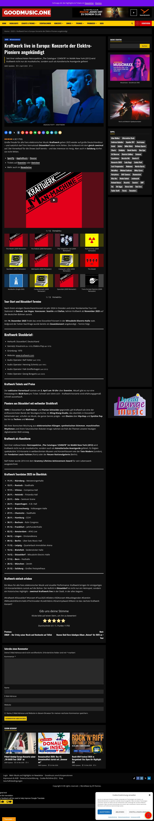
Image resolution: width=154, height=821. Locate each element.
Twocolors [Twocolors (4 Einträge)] (132, 190)
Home (4, 23)
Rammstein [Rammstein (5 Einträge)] (137, 174)
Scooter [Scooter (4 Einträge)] (135, 182)
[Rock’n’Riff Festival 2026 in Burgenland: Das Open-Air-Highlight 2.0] (88, 743)
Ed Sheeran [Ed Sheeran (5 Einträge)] (115, 154)
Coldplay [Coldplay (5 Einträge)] (122, 150)
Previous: (29, 633)
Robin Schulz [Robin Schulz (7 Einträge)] (124, 178)
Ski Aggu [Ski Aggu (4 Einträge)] (119, 186)
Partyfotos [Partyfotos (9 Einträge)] (115, 174)
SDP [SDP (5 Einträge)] (142, 182)
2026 (8, 751)
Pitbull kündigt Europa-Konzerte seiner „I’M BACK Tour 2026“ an (20, 758)
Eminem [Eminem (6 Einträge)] (138, 154)
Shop (61, 778)
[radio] (45, 621)
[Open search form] (132, 23)
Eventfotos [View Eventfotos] (142, 23)
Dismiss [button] (98, 3)
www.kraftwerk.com (25, 355)
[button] (150, 795)
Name (6, 687)
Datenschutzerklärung (124, 817)
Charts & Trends (28, 23)
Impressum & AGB (135, 817)
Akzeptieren (105, 812)
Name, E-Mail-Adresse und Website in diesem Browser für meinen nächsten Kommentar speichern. (47, 713)
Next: (79, 635)
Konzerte (57, 23)
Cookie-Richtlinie (112, 817)
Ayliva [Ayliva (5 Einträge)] (120, 146)
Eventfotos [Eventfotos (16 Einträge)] (115, 158)
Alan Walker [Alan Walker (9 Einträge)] (115, 138)
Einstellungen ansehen (139, 812)
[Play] (54, 200)
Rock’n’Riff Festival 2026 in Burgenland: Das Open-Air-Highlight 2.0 (86, 759)
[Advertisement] (130, 269)
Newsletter (89, 3)
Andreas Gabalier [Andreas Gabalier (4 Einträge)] (117, 142)
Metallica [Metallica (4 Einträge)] (114, 170)
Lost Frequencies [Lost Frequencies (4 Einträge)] (117, 166)
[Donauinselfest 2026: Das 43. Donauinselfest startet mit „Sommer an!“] (54, 743)
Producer (91, 23)
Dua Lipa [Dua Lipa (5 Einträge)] (142, 150)
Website (7, 705)
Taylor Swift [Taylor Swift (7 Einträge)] (115, 190)
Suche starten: (116, 40)
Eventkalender (45, 23)
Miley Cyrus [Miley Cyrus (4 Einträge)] (138, 170)
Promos (79, 23)
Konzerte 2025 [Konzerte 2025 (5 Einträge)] (116, 162)
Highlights (14, 23)
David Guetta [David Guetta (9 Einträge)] (132, 150)
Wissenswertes (15, 39)
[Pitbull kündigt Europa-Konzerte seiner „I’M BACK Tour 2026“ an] (20, 743)
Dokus (68, 23)
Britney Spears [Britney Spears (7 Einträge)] (140, 146)
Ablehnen (120, 812)
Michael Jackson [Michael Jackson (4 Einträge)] (126, 170)
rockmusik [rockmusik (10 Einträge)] (135, 178)
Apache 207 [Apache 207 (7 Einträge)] (130, 142)
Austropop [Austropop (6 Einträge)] (140, 142)
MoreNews (84, 786)
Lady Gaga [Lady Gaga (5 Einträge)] (127, 162)
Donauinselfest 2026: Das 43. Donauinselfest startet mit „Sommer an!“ (52, 759)
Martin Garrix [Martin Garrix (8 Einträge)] (139, 166)
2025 (6, 39)
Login (5, 775)
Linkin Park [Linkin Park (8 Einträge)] (138, 162)
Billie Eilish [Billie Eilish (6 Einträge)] (128, 146)
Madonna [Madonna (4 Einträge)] (129, 166)
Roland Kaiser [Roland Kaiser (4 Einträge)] (116, 182)
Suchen (144, 46)
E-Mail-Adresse (10, 696)
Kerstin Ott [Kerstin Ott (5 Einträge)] (126, 158)
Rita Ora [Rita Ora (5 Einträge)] (114, 178)
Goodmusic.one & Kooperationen (59, 775)
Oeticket (35, 162)
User (102, 23)
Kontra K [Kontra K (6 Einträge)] (135, 158)
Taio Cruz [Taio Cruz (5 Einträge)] (138, 186)
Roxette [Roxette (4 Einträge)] (127, 182)
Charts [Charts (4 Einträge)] (113, 150)
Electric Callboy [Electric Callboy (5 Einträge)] (127, 154)
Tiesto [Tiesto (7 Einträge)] (124, 190)
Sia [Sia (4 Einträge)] (112, 186)
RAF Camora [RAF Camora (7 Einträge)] (125, 174)
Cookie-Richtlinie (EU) (48, 778)
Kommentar (10, 656)
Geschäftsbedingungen (12, 781)
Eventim (22, 162)
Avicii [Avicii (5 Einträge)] (113, 146)
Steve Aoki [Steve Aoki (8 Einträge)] (129, 186)
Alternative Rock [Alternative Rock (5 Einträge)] (128, 138)
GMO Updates (9, 66)
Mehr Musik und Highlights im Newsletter (26, 775)
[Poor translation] (9, 802)
